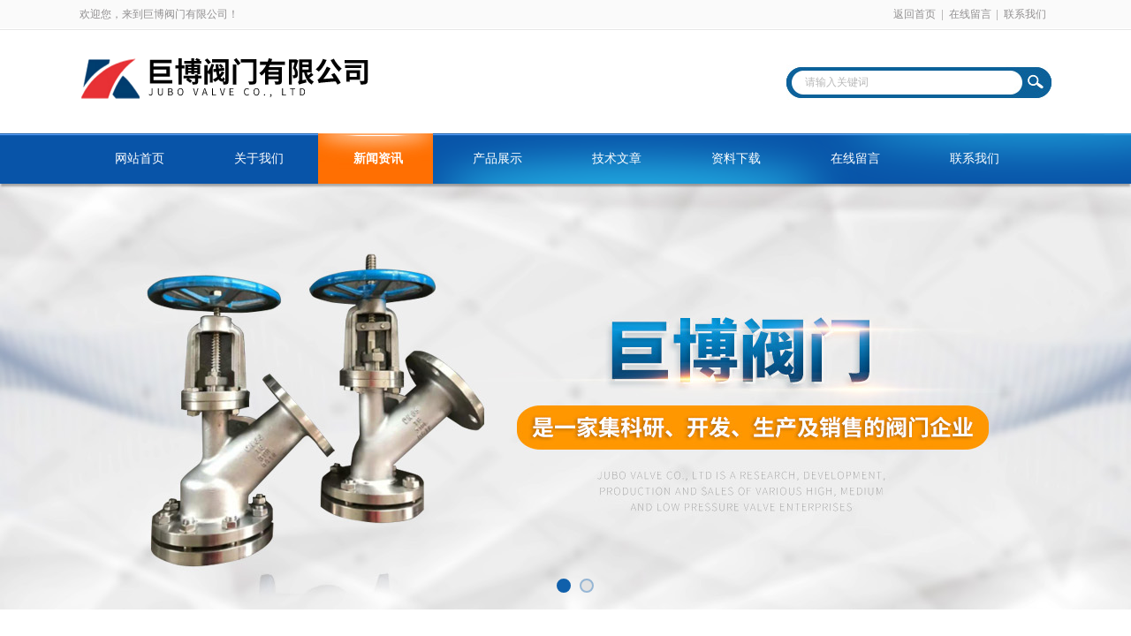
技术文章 (616, 158)
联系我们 (1025, 14)
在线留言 (970, 14)
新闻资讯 (378, 158)
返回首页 (914, 14)
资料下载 (736, 158)
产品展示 (497, 158)
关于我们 (259, 158)
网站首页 (139, 158)
